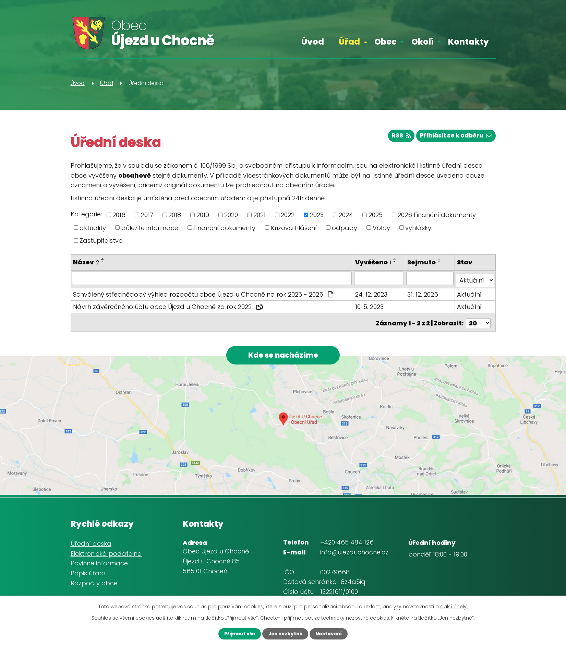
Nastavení (333, 633)
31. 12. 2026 (423, 292)
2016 (118, 215)
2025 (376, 215)
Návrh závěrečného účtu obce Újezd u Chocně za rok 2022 (168, 304)
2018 (174, 215)
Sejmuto (422, 262)
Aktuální (469, 292)
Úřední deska (91, 541)
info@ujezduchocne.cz (354, 550)
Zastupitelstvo (101, 240)
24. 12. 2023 (372, 292)
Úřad (349, 41)
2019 (202, 215)
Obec (385, 41)
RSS (395, 137)
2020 (231, 215)
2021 (259, 215)
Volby (381, 227)
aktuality (93, 227)
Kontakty (468, 41)
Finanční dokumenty (224, 227)
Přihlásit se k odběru (454, 137)
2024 (346, 215)
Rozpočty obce (94, 580)
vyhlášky (418, 227)
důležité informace (149, 227)
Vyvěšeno (374, 262)
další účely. (454, 605)
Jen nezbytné (285, 633)
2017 (147, 215)
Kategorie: (86, 214)
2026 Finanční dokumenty (437, 215)
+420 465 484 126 (347, 540)
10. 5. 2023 (370, 304)
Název (86, 262)
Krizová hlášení (294, 227)
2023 (317, 215)
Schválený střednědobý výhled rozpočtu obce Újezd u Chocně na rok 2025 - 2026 (203, 292)
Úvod (312, 41)
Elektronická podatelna (106, 551)
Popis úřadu (89, 571)
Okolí (422, 41)
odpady (344, 227)
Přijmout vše (235, 633)
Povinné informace (99, 561)
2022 (287, 215)
